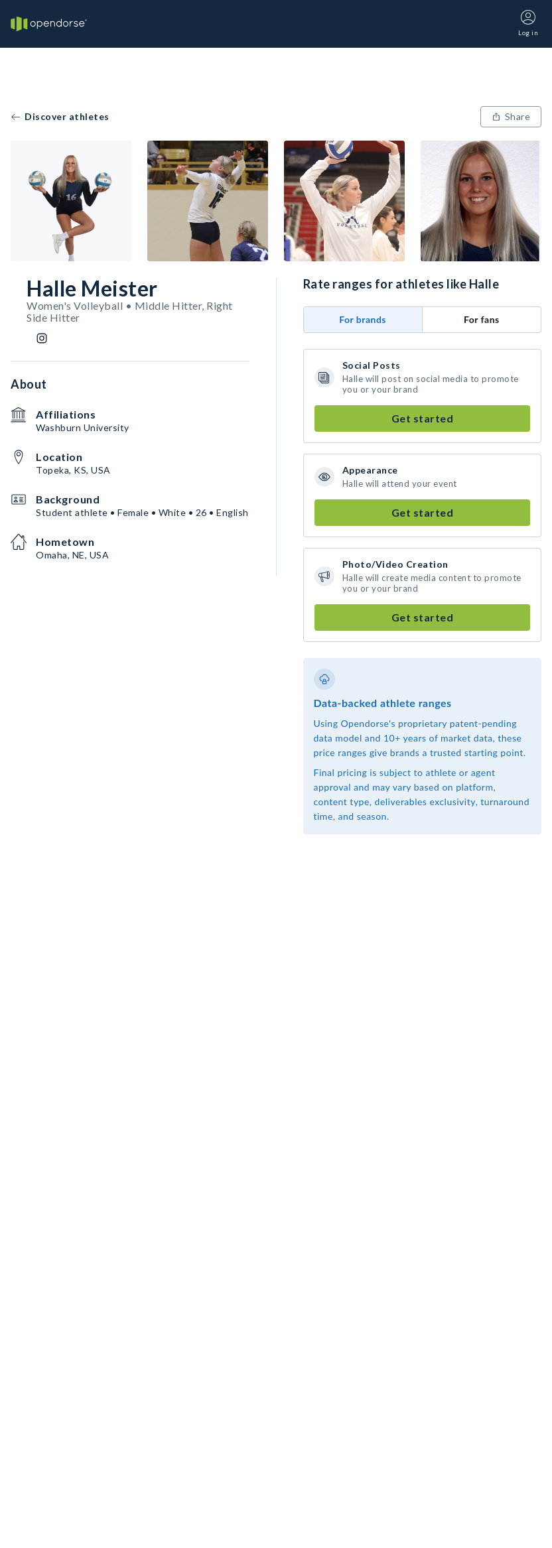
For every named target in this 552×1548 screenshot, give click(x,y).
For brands (362, 319)
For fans (482, 319)
